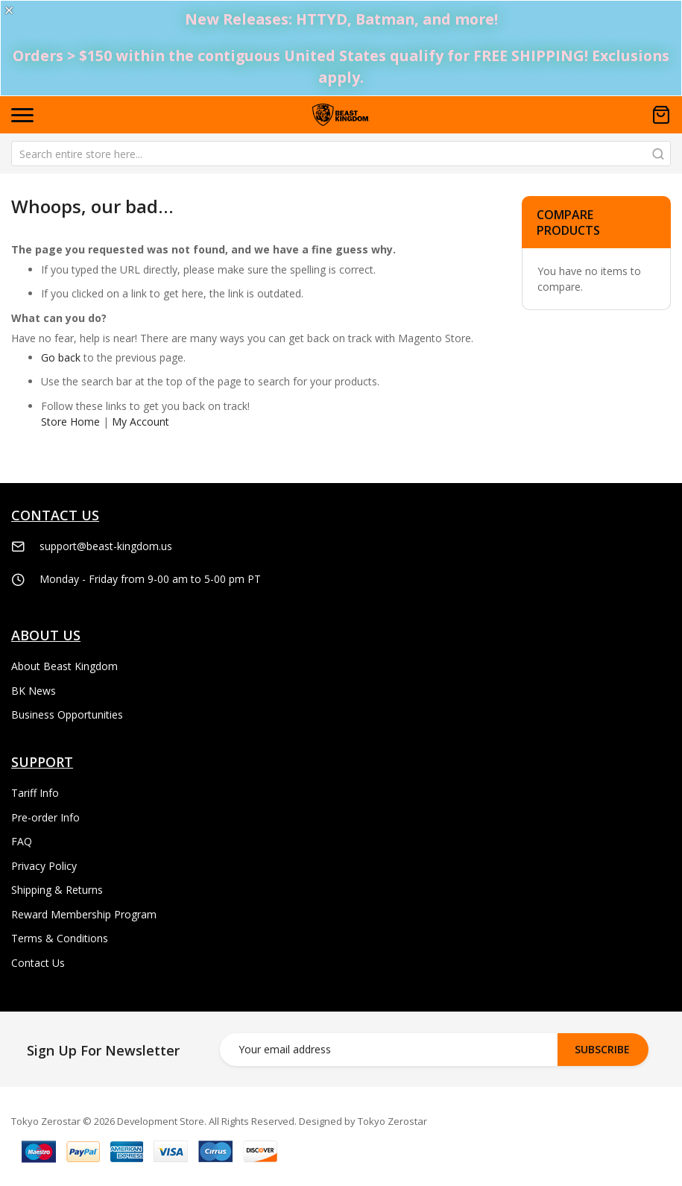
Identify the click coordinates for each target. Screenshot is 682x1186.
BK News (33, 691)
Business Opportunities (67, 714)
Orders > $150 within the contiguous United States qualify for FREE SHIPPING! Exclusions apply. (341, 66)
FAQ (21, 841)
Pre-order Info (45, 817)
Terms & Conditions (59, 938)
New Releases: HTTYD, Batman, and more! (341, 19)
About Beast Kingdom (64, 666)
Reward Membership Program (84, 914)
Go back (60, 357)
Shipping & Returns (57, 890)
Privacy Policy (44, 866)
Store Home (70, 421)
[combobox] (341, 153)
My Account (140, 421)
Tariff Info (35, 793)
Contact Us (38, 963)
